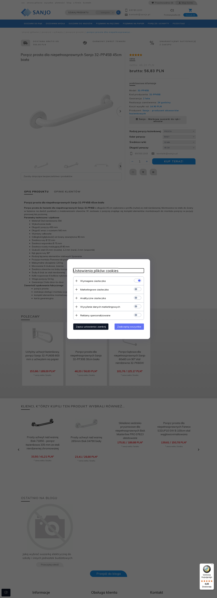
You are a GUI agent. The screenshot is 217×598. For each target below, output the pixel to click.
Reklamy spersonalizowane (95, 315)
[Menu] (212, 565)
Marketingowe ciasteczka (94, 289)
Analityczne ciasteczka (93, 298)
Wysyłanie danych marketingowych (100, 306)
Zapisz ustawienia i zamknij (91, 326)
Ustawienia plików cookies (95, 270)
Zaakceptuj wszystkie (129, 326)
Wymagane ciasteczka (93, 280)
